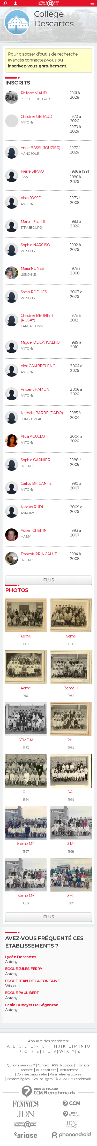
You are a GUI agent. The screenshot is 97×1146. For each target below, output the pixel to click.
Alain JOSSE (31, 198)
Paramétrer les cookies (65, 1074)
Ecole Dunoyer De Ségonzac (31, 1005)
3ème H (71, 688)
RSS (54, 1065)
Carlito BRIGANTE (36, 483)
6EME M (26, 740)
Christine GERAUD (36, 116)
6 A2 (71, 792)
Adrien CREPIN (34, 530)
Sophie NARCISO (35, 245)
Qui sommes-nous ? (21, 1065)
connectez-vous (41, 60)
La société (26, 1070)
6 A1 (26, 792)
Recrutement (68, 1070)
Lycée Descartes (20, 957)
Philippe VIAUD (34, 93)
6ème (26, 636)
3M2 (71, 895)
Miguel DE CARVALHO (40, 342)
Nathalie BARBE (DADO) (42, 413)
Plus (48, 580)
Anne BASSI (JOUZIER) (40, 147)
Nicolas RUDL (32, 507)
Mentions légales (17, 1079)
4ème (26, 688)
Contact (43, 1065)
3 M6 (71, 843)
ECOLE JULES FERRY (23, 969)
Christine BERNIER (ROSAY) (37, 317)
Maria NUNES (32, 268)
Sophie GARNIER (35, 460)
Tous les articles (46, 1070)
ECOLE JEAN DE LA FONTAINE (32, 981)
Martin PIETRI (33, 221)
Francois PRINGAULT (39, 554)
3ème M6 (26, 895)
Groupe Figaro (42, 1079)
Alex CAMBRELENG (38, 366)
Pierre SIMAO (32, 171)
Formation (83, 1065)
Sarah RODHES (34, 292)
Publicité (66, 1065)
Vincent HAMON (35, 389)
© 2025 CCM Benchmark (73, 1079)
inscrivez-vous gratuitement (37, 66)
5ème (71, 636)
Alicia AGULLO (33, 436)
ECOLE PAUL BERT (22, 993)
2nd (71, 740)
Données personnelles (32, 1074)
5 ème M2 (26, 843)
